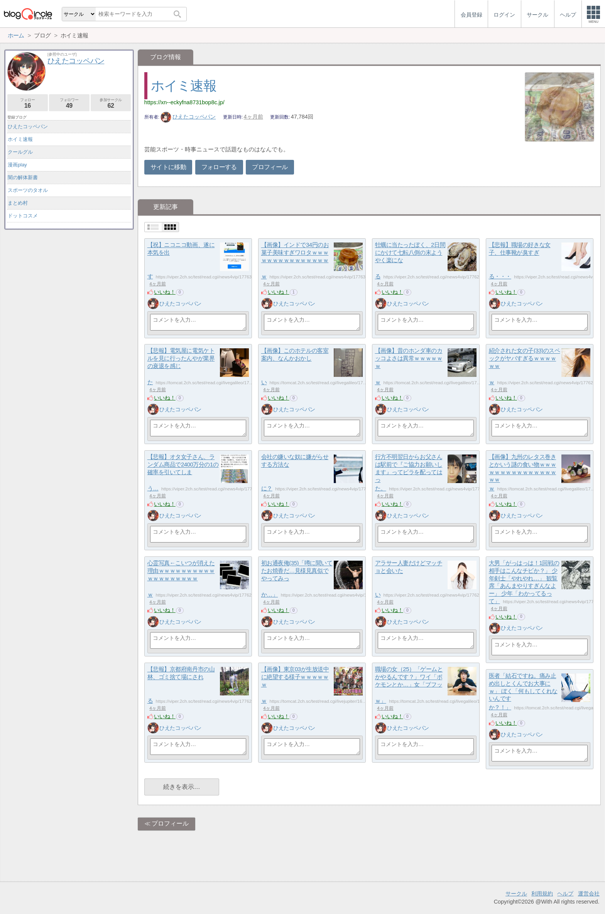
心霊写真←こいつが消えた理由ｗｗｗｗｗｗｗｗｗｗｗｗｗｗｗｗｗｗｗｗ (181, 579)
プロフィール (269, 167)
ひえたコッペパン (188, 117)
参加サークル (111, 103)
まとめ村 (18, 203)
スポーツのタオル (28, 190)
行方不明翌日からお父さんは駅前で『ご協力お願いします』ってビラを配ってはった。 (409, 473)
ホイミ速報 (183, 85)
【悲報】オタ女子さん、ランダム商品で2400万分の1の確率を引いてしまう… (183, 473)
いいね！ (165, 292)
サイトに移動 (168, 167)
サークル (516, 893)
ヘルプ (565, 893)
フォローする (219, 167)
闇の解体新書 (23, 177)
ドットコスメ (23, 216)
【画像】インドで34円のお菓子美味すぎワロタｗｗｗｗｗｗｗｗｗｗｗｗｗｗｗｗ (295, 261)
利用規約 (542, 893)
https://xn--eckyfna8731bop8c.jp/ (184, 102)
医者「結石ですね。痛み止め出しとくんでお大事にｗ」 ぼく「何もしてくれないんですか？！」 (523, 692)
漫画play (17, 165)
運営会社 (589, 893)
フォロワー (69, 103)
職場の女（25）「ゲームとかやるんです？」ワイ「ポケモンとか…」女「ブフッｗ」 (409, 685)
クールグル (20, 152)
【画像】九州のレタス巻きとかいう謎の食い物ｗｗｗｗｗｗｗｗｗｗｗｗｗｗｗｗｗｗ (522, 473)
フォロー (27, 103)
